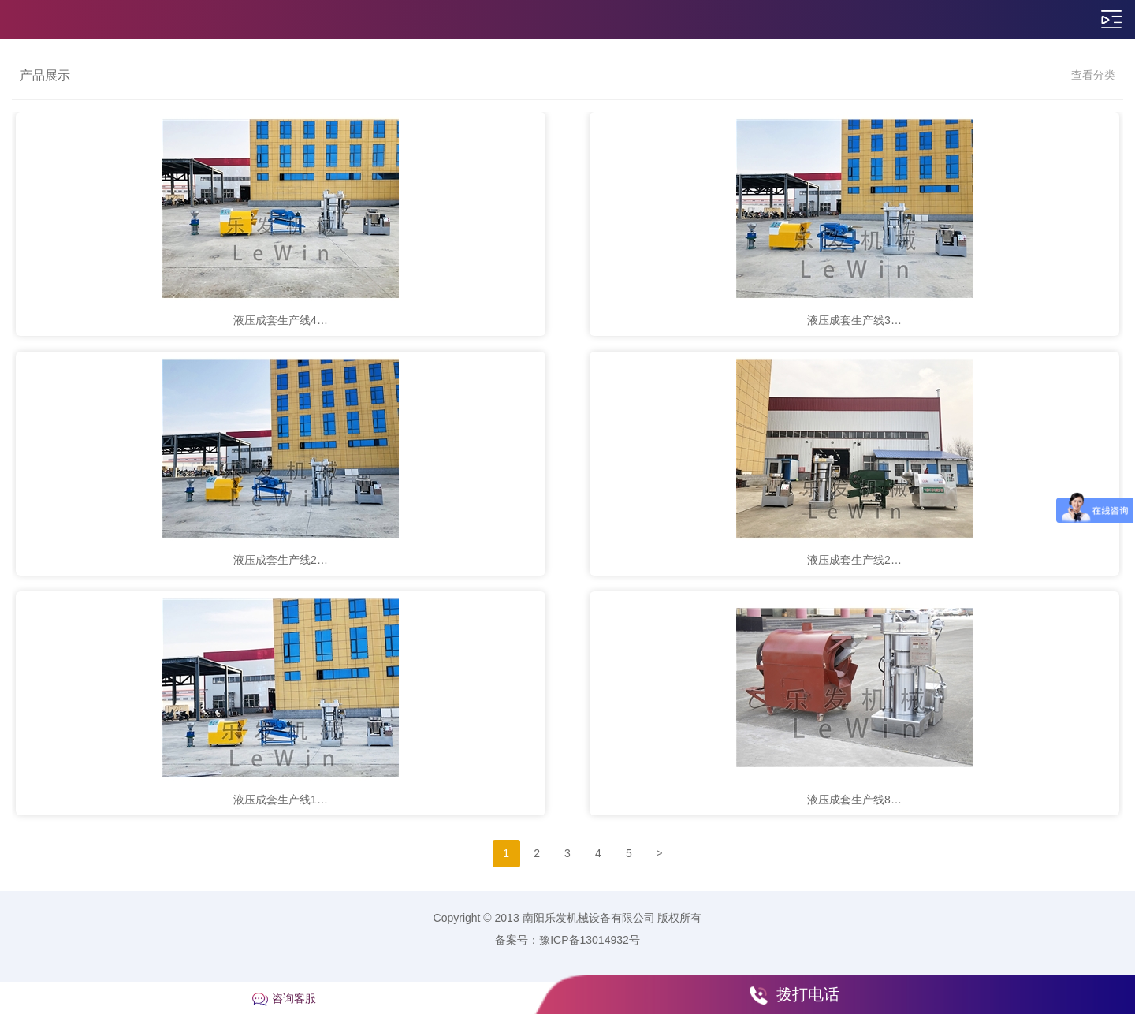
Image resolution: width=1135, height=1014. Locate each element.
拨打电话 (807, 994)
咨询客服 (294, 998)
